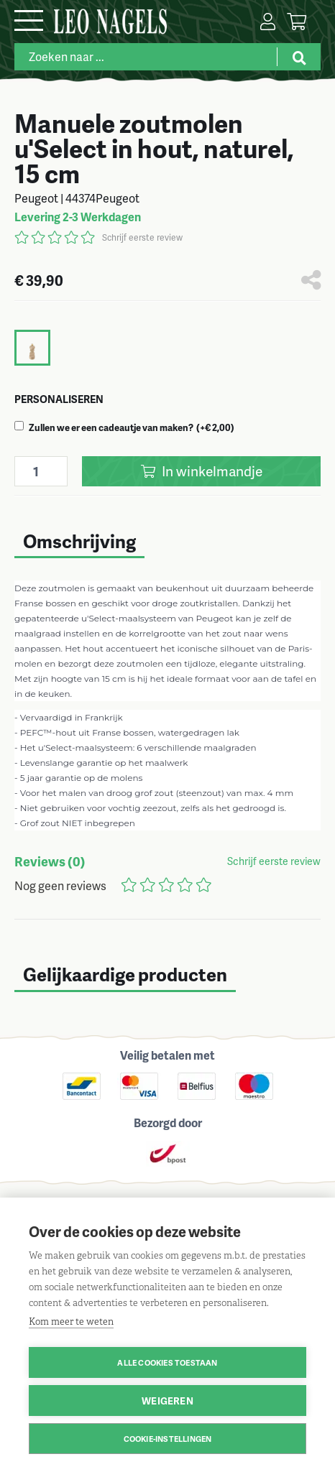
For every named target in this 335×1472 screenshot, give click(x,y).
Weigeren (167, 1400)
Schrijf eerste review (142, 237)
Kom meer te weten (71, 1321)
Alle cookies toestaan (167, 1362)
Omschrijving (79, 541)
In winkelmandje (201, 471)
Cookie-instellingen (168, 1438)
